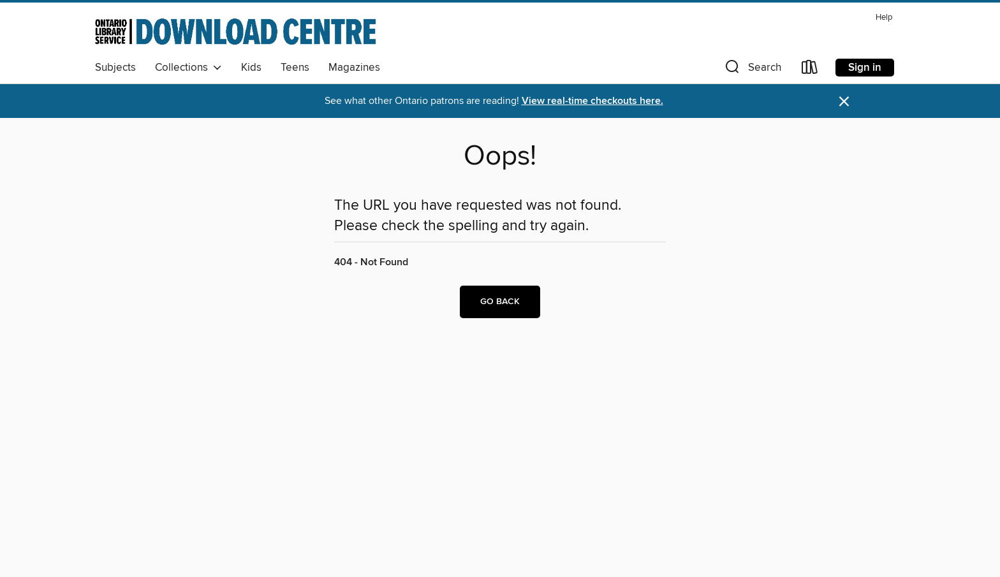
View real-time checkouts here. (592, 101)
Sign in (864, 68)
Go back (500, 301)
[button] (752, 69)
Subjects (115, 68)
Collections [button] (188, 68)
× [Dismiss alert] (844, 102)
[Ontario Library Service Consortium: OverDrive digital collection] (235, 31)
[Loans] (810, 69)
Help (884, 17)
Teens (295, 68)
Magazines (354, 68)
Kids (251, 68)
